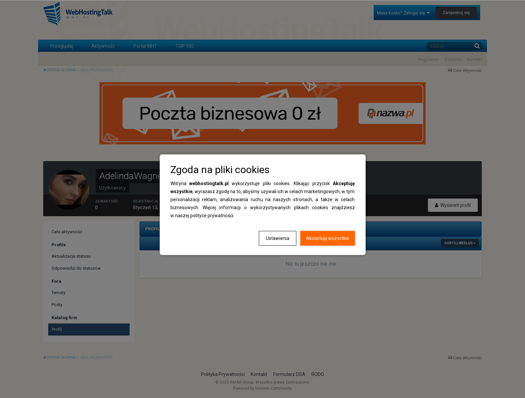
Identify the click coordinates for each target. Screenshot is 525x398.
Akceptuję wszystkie (327, 238)
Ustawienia (277, 238)
